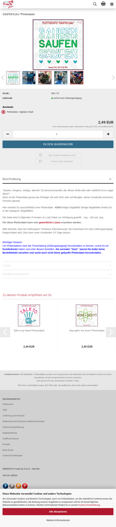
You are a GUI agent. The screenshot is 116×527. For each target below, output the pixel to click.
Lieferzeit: (8, 98)
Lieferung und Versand (13, 415)
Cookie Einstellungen (13, 455)
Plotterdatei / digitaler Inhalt (18, 112)
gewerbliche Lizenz (50, 222)
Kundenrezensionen (16, 274)
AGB (5, 410)
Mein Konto (8, 450)
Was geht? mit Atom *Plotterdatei (86, 330)
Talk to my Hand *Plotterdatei (29, 330)
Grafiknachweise (11, 438)
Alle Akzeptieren (58, 511)
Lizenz (7, 265)
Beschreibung (12, 179)
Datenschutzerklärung (89, 505)
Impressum (8, 404)
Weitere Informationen (58, 520)
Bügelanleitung (10, 433)
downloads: (8, 107)
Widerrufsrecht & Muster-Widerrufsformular (23, 421)
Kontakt (6, 444)
